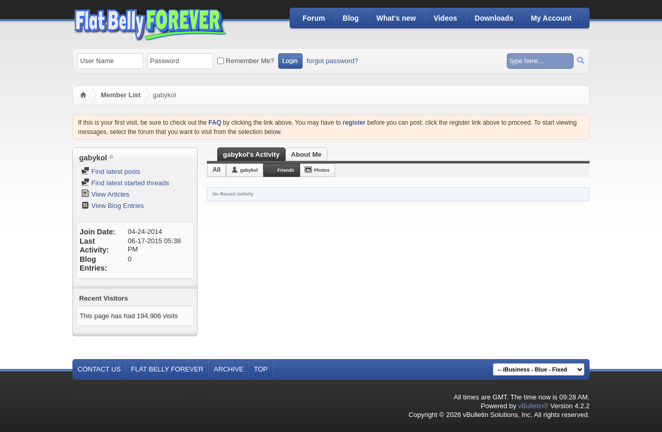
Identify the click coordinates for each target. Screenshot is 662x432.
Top (261, 369)
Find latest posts (110, 171)
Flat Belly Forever (167, 369)
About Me (306, 154)
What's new (396, 18)
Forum (314, 18)
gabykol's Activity (251, 154)
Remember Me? (245, 61)
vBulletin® (533, 406)
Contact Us (99, 369)
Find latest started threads (125, 183)
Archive (229, 369)
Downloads (494, 18)
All (216, 169)
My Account (551, 18)
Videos (445, 18)
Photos (322, 170)
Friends (285, 170)
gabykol (249, 170)
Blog (351, 18)
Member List (121, 95)
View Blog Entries (112, 206)
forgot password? (332, 61)
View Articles (105, 194)
